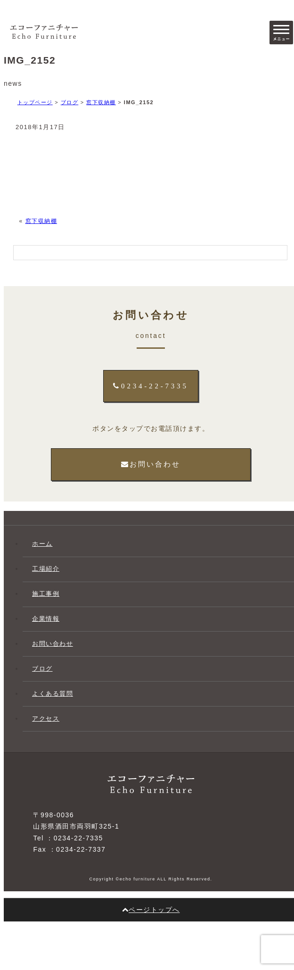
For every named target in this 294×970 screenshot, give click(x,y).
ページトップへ (151, 909)
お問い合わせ (150, 464)
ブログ (70, 102)
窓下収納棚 (101, 102)
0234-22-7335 (150, 386)
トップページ (35, 102)
